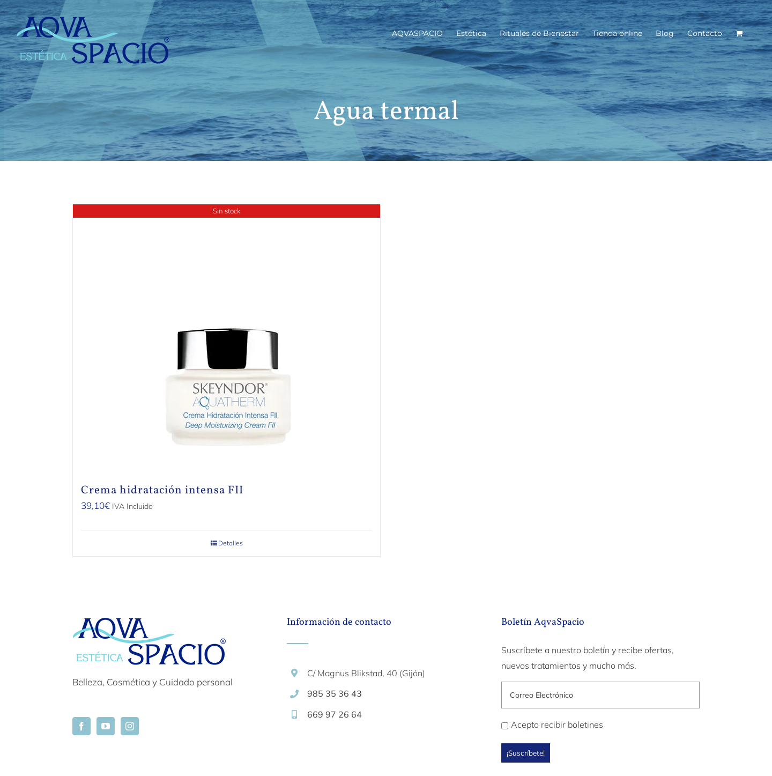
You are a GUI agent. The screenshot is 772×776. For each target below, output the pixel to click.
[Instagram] (130, 726)
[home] (149, 625)
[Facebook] (81, 726)
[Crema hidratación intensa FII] (226, 338)
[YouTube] (105, 726)
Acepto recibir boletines (552, 724)
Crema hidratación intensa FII (162, 490)
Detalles (230, 543)
